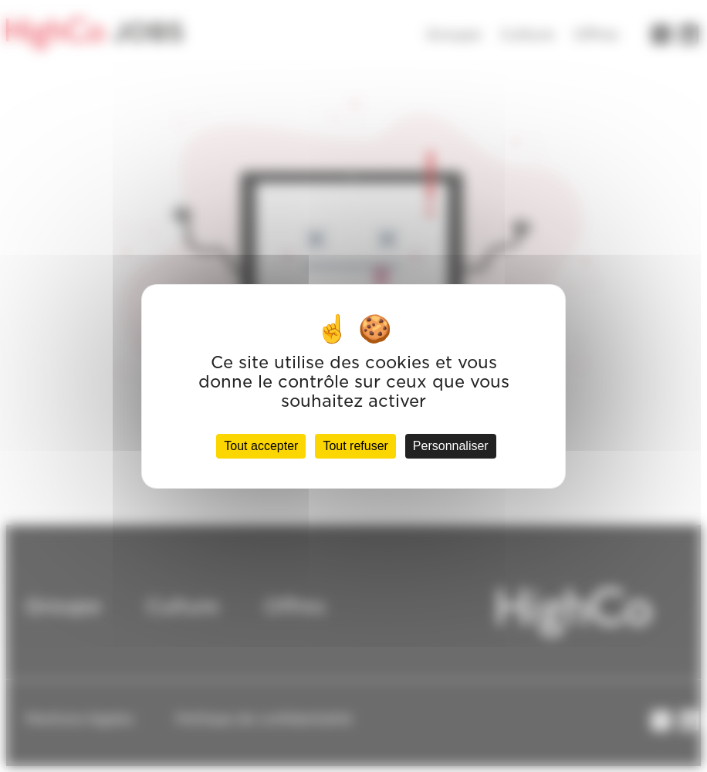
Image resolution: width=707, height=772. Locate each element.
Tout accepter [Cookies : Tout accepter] (261, 445)
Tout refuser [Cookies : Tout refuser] (355, 445)
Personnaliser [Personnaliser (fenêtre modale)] (451, 445)
